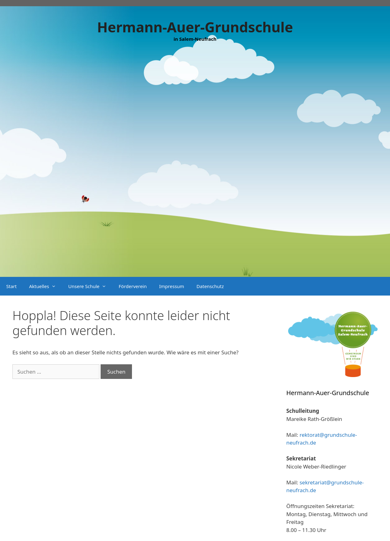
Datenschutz (210, 286)
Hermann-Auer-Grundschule (195, 26)
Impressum (171, 286)
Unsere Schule (90, 286)
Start (11, 286)
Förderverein (133, 286)
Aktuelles (45, 286)
